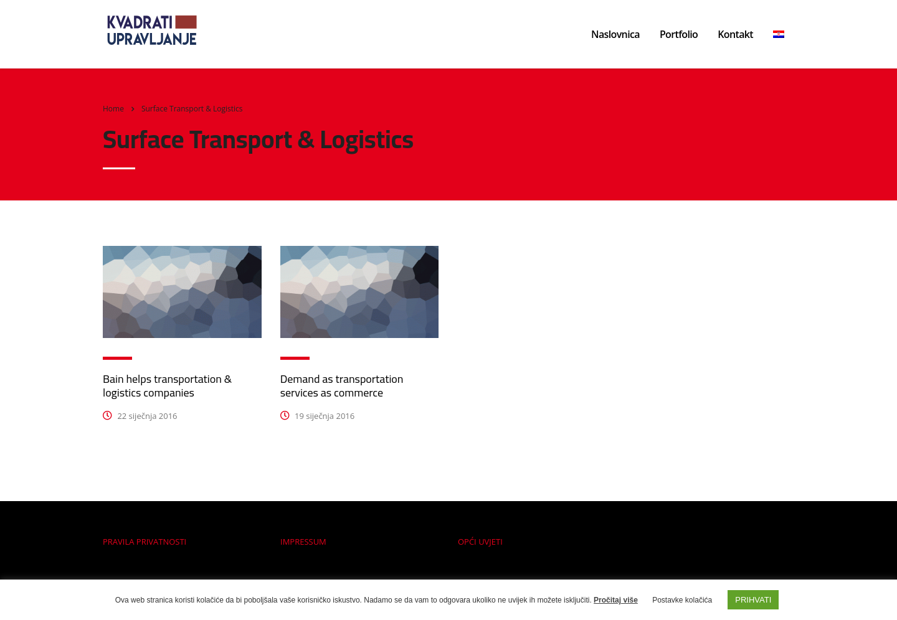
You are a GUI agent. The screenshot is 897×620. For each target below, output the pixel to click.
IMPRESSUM (303, 541)
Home (113, 108)
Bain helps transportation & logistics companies (167, 386)
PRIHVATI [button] (753, 599)
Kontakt (735, 34)
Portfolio (679, 34)
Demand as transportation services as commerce (342, 386)
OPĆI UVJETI (480, 541)
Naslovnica (615, 34)
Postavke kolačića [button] (682, 600)
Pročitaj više (616, 600)
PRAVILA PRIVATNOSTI (144, 541)
